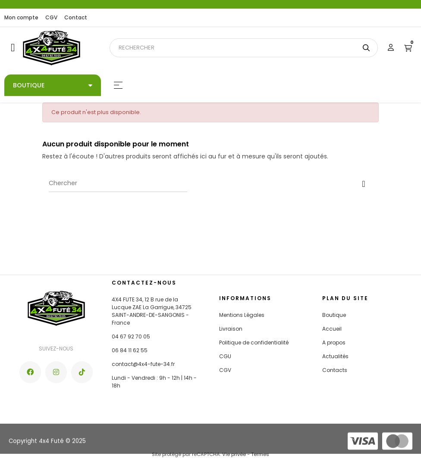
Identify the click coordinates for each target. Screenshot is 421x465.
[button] (12, 47)
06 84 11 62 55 (130, 350)
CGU (225, 356)
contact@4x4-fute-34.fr (143, 364)
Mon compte (21, 17)
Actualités (335, 356)
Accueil (332, 328)
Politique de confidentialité (254, 342)
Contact (75, 17)
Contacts (334, 370)
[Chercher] (118, 183)
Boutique (334, 315)
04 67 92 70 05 (131, 336)
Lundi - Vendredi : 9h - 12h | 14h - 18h (154, 381)
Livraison (230, 328)
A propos (334, 342)
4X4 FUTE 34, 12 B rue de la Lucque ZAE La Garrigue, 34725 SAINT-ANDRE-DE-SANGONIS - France (152, 311)
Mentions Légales (241, 315)
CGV (51, 17)
